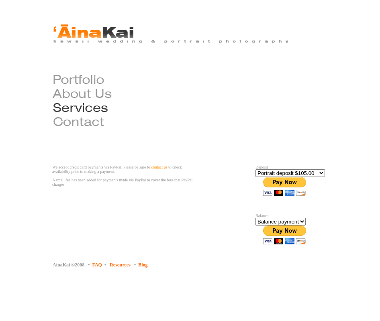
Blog (142, 265)
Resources (120, 265)
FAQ (97, 265)
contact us (159, 167)
